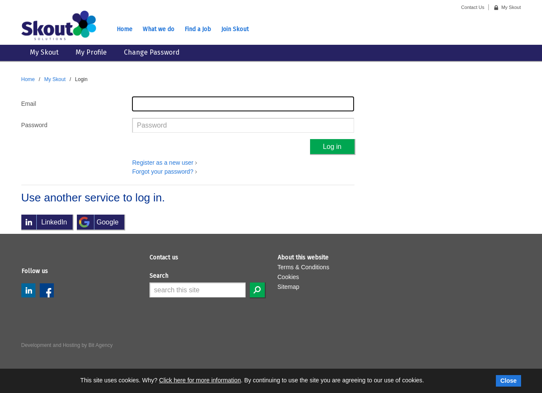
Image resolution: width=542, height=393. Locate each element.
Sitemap (288, 286)
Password (34, 125)
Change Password (152, 52)
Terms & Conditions (303, 267)
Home (124, 29)
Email (28, 103)
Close (508, 380)
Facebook (47, 290)
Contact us (163, 257)
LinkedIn (28, 290)
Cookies (288, 277)
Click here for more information (200, 380)
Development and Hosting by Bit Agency (67, 345)
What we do (158, 29)
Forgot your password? (162, 171)
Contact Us (472, 7)
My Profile (91, 52)
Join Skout (235, 29)
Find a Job (198, 29)
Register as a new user (162, 162)
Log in (332, 146)
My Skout (44, 52)
